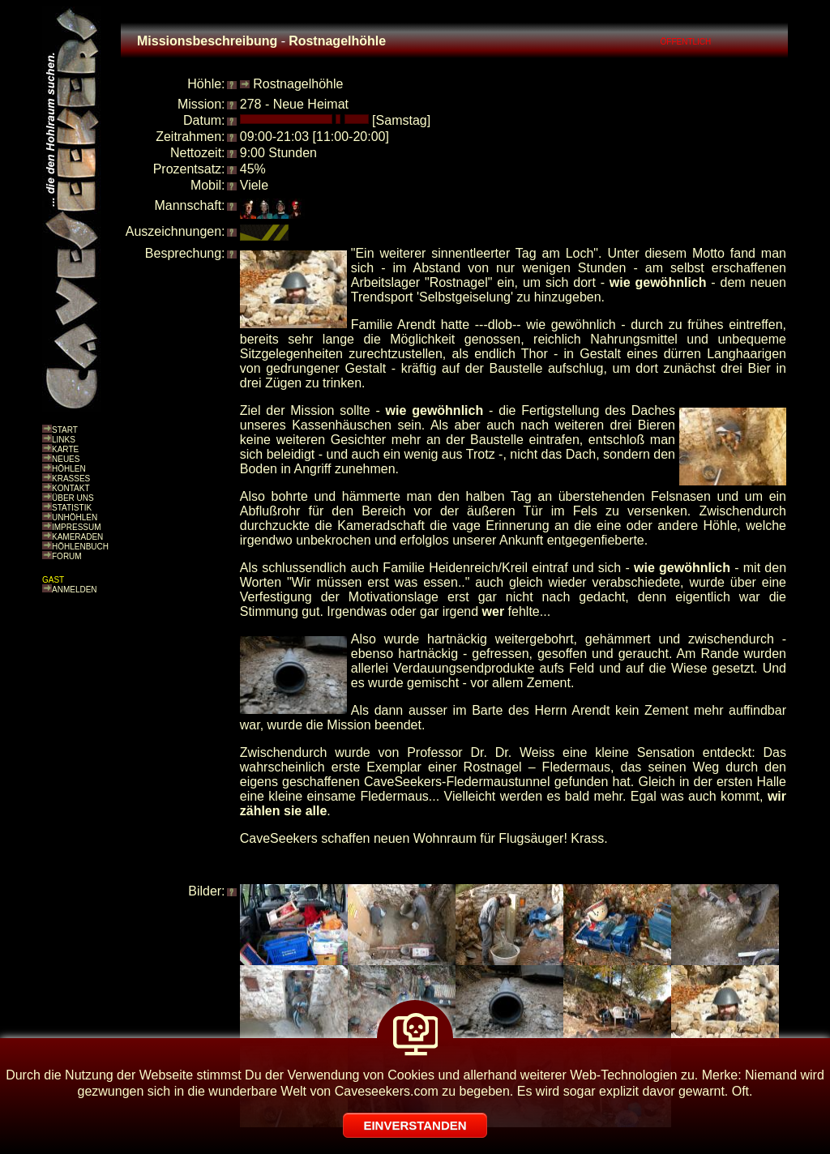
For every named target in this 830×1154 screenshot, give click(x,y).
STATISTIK (72, 507)
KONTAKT (70, 488)
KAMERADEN (77, 536)
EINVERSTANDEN (414, 1125)
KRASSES (71, 478)
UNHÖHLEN (74, 517)
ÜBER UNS (73, 498)
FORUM (67, 556)
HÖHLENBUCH (80, 546)
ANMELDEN (74, 589)
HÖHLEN (69, 468)
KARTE (65, 449)
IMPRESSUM (76, 527)
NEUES (65, 459)
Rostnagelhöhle (298, 84)
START (65, 429)
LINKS (63, 439)
